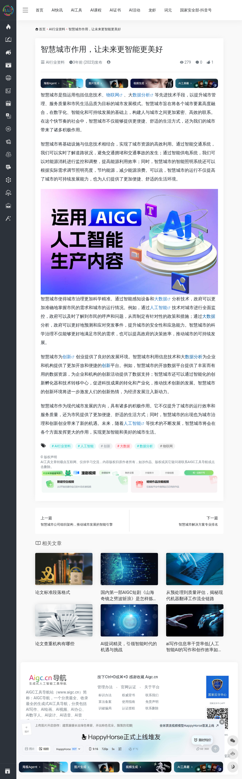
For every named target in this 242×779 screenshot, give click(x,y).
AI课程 (95, 10)
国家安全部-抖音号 (196, 10)
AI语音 (65, 715)
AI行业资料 (57, 29)
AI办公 (76, 709)
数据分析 (141, 94)
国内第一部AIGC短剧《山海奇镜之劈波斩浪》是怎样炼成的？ (129, 596)
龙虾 (152, 10)
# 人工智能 (86, 446)
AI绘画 (46, 709)
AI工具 (76, 10)
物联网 (112, 94)
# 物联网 (166, 446)
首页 (39, 10)
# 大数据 (123, 446)
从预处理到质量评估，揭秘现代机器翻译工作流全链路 (194, 595)
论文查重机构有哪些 (54, 643)
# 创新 (105, 446)
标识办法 (105, 695)
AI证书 (115, 10)
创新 (66, 356)
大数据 (160, 298)
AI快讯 (57, 10)
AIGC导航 (42, 698)
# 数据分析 (145, 446)
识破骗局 (105, 708)
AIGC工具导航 (198, 462)
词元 (168, 10)
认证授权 (128, 708)
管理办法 (105, 687)
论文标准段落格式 (52, 592)
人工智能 (158, 307)
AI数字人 (33, 715)
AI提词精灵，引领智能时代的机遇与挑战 (129, 647)
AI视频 (61, 709)
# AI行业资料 (61, 446)
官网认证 (128, 687)
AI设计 (50, 715)
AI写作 (31, 709)
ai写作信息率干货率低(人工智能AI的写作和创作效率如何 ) (194, 647)
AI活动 (134, 10)
